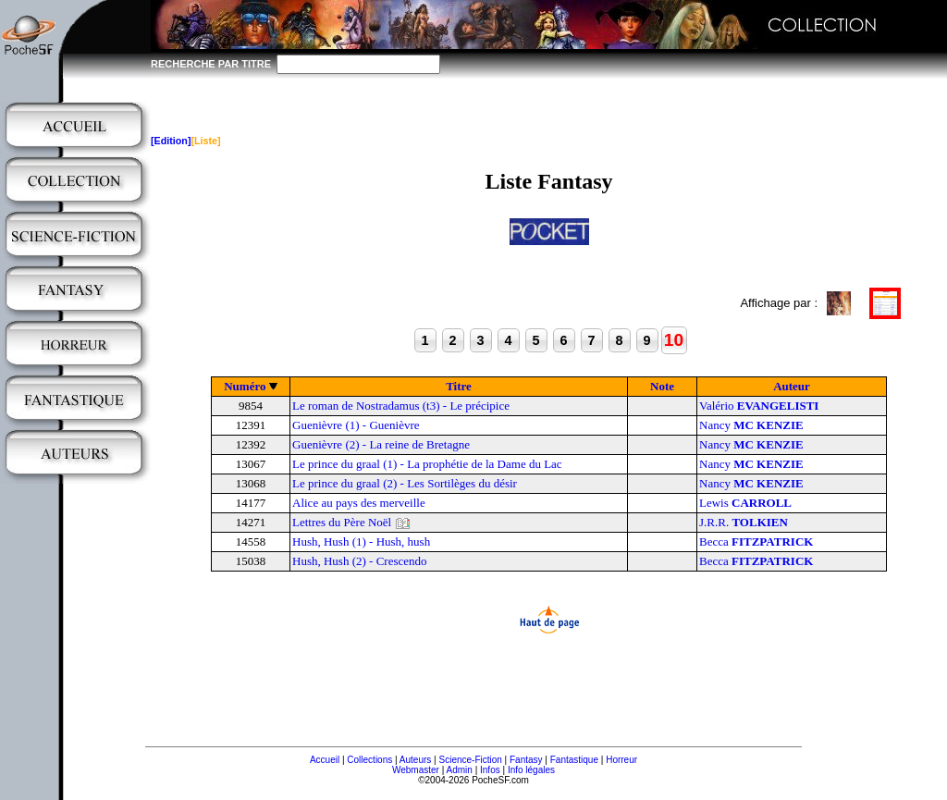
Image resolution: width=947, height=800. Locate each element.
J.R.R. (743, 522)
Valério (758, 405)
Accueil (324, 760)
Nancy (751, 425)
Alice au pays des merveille (358, 503)
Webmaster (415, 770)
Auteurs (415, 760)
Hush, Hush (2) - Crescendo (359, 561)
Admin (460, 770)
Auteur (791, 386)
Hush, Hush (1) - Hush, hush (361, 541)
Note (662, 386)
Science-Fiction (469, 760)
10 (673, 340)
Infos (490, 770)
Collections (369, 760)
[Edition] (171, 140)
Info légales (531, 770)
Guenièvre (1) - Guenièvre (356, 425)
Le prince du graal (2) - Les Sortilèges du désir (404, 483)
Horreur (621, 760)
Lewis (745, 503)
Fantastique (574, 760)
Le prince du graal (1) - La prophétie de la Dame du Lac (427, 464)
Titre (459, 386)
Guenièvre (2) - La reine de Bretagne (381, 444)
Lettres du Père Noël (341, 522)
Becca (756, 541)
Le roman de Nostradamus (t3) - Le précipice (401, 405)
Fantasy (526, 760)
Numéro (244, 386)
